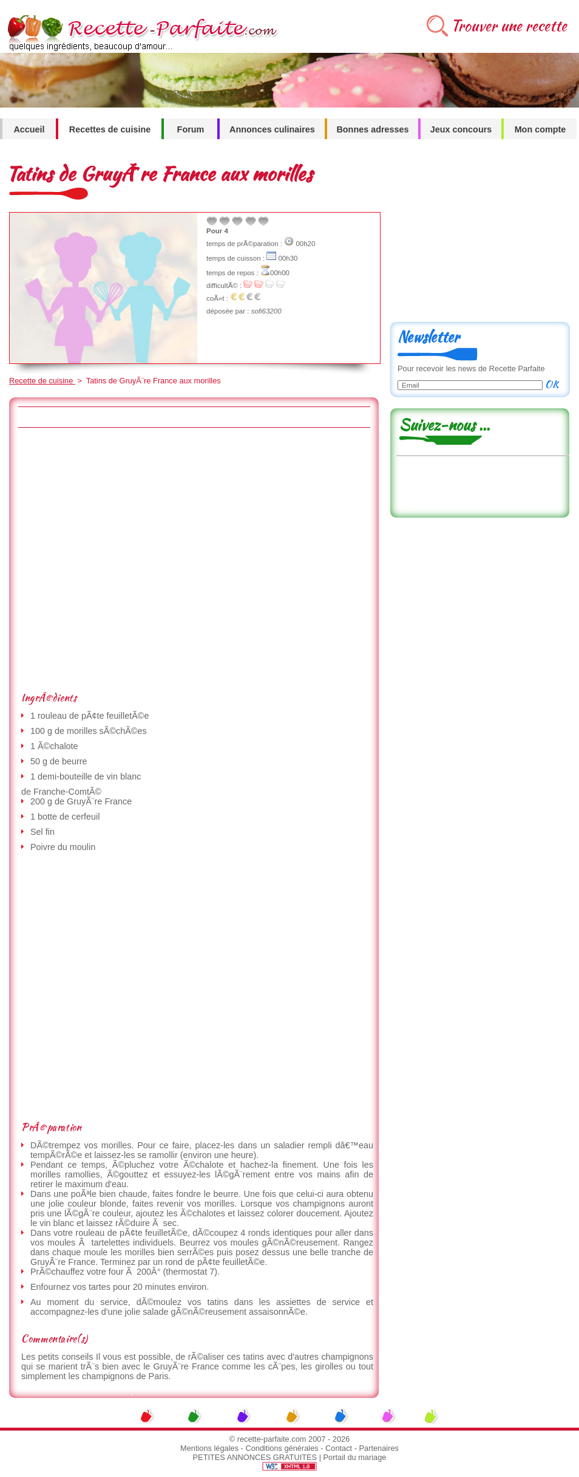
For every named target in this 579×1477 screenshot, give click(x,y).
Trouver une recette (509, 25)
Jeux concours (461, 129)
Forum (191, 129)
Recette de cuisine (42, 380)
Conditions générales (281, 1448)
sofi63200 (266, 311)
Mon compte (540, 129)
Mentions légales (209, 1448)
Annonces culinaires (272, 129)
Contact (338, 1448)
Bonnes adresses (372, 129)
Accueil (28, 129)
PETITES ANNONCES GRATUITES (255, 1457)
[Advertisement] (122, 559)
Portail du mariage (355, 1457)
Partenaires (379, 1448)
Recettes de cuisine (110, 129)
